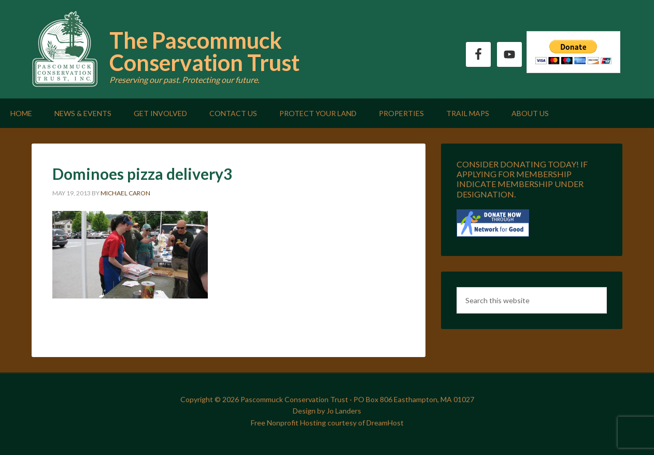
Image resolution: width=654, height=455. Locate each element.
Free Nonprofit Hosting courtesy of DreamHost (327, 422)
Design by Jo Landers (327, 410)
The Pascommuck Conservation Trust (204, 51)
